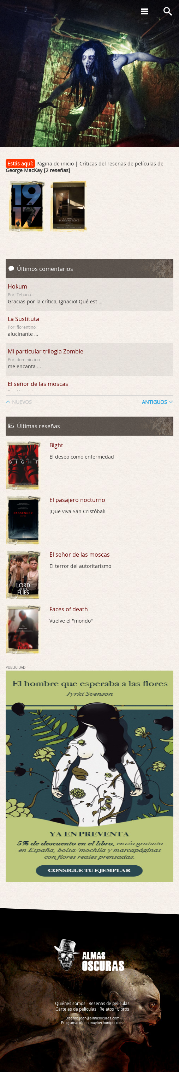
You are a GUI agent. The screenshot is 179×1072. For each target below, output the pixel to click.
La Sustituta (23, 319)
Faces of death (68, 609)
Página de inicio (55, 163)
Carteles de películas (75, 1008)
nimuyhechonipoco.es (104, 1022)
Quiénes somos (70, 1003)
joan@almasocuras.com (99, 1018)
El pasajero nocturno (77, 500)
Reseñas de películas (109, 1003)
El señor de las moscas (38, 384)
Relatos (107, 1008)
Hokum (17, 286)
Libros (123, 1008)
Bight (56, 445)
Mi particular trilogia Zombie (45, 351)
